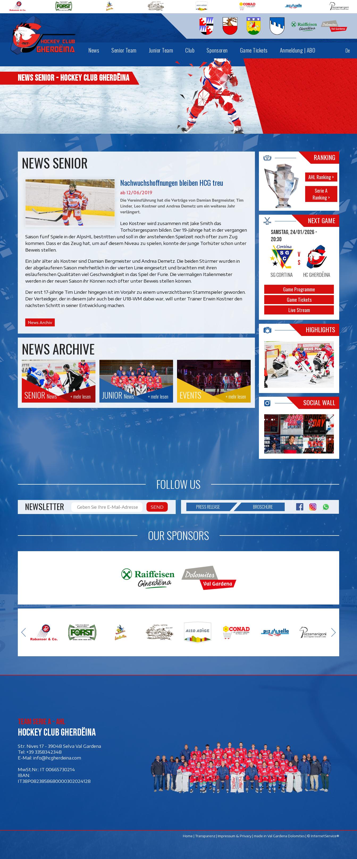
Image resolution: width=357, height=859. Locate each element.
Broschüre (257, 507)
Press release (213, 507)
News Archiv (40, 322)
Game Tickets (299, 299)
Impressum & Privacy (234, 836)
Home (188, 836)
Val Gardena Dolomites (286, 836)
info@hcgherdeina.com (57, 758)
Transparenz (205, 836)
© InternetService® (323, 836)
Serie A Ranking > (321, 194)
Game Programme (299, 289)
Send (157, 507)
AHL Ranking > (321, 177)
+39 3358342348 (44, 752)
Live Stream (299, 310)
